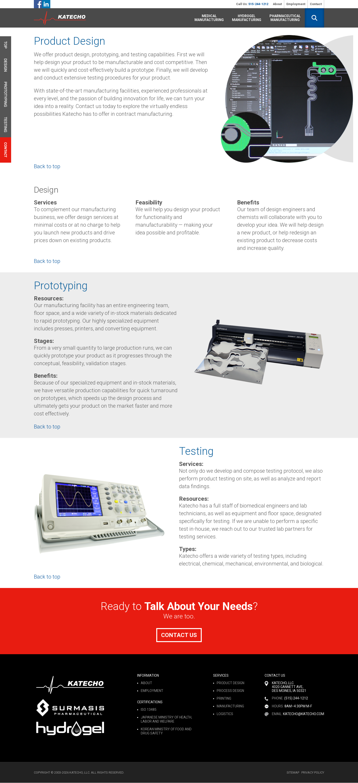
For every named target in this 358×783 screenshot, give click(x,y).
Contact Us (179, 635)
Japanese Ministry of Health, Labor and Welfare (166, 720)
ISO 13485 (149, 710)
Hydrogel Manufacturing (246, 18)
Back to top (47, 166)
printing (224, 699)
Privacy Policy (312, 773)
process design (230, 691)
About (277, 4)
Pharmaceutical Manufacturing (285, 18)
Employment (295, 4)
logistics (225, 714)
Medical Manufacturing (209, 18)
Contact (316, 4)
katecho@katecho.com (303, 714)
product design (230, 683)
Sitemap (293, 773)
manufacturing (230, 706)
